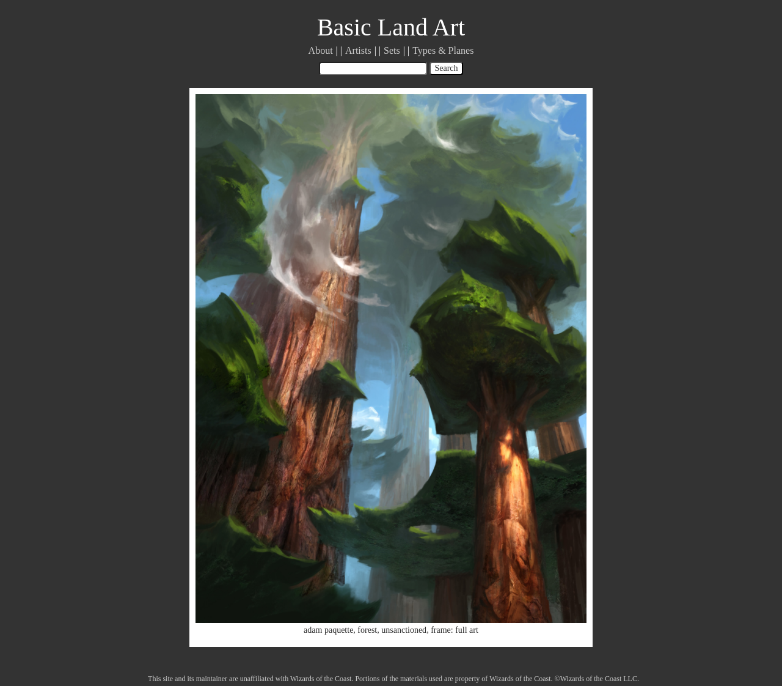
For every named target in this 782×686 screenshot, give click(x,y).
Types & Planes (442, 50)
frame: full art (454, 630)
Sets (392, 50)
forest (367, 630)
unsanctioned (403, 630)
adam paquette (328, 630)
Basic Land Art (391, 27)
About (321, 50)
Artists (358, 50)
